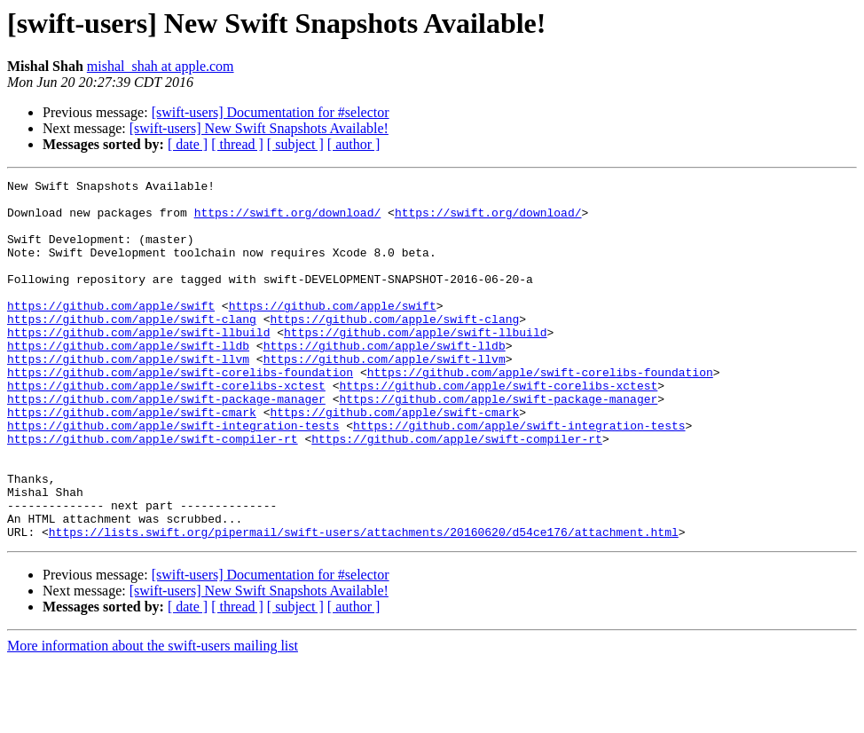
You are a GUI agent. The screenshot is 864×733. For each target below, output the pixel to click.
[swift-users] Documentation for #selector (270, 112)
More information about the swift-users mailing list (152, 717)
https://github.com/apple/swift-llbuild (138, 364)
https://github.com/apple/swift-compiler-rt (152, 492)
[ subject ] (295, 144)
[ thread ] (237, 144)
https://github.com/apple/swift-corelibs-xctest (166, 428)
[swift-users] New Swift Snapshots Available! (259, 128)
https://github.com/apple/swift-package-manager (166, 444)
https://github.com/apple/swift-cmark (131, 460)
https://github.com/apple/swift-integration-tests (173, 476)
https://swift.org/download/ (287, 220)
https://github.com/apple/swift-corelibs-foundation (180, 412)
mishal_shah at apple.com (160, 66)
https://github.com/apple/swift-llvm (128, 396)
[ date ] (188, 144)
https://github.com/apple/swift (111, 332)
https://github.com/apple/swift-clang (131, 348)
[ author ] (354, 144)
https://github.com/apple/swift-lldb (128, 380)
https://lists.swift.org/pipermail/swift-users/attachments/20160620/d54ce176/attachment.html (364, 603)
